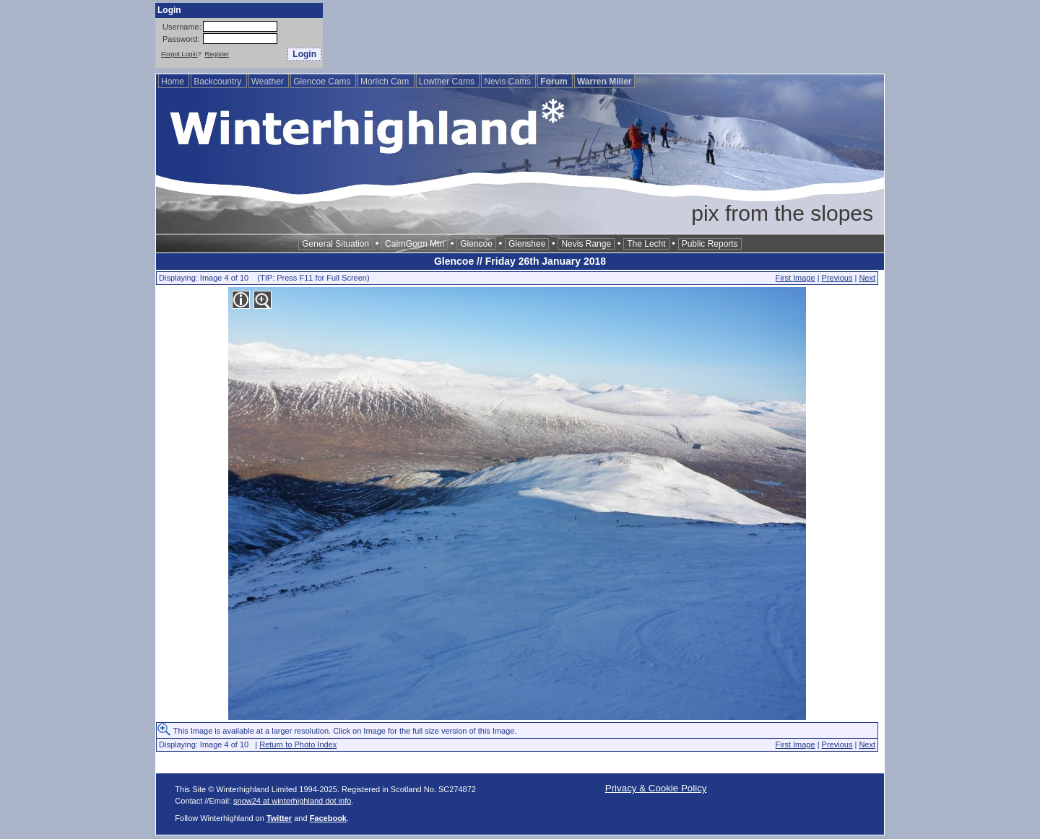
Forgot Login (179, 54)
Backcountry (218, 81)
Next (867, 277)
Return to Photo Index (298, 744)
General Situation (335, 244)
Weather (268, 81)
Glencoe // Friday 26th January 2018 (520, 261)
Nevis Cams (508, 81)
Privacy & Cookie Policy (656, 788)
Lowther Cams (448, 81)
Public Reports (710, 244)
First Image (795, 277)
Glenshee (526, 244)
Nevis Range (586, 244)
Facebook (328, 818)
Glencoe (476, 244)
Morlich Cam (386, 81)
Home (173, 81)
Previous (837, 277)
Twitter (279, 818)
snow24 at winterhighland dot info (292, 800)
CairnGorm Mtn (414, 244)
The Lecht (646, 244)
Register (217, 54)
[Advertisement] (622, 35)
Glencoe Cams (323, 81)
